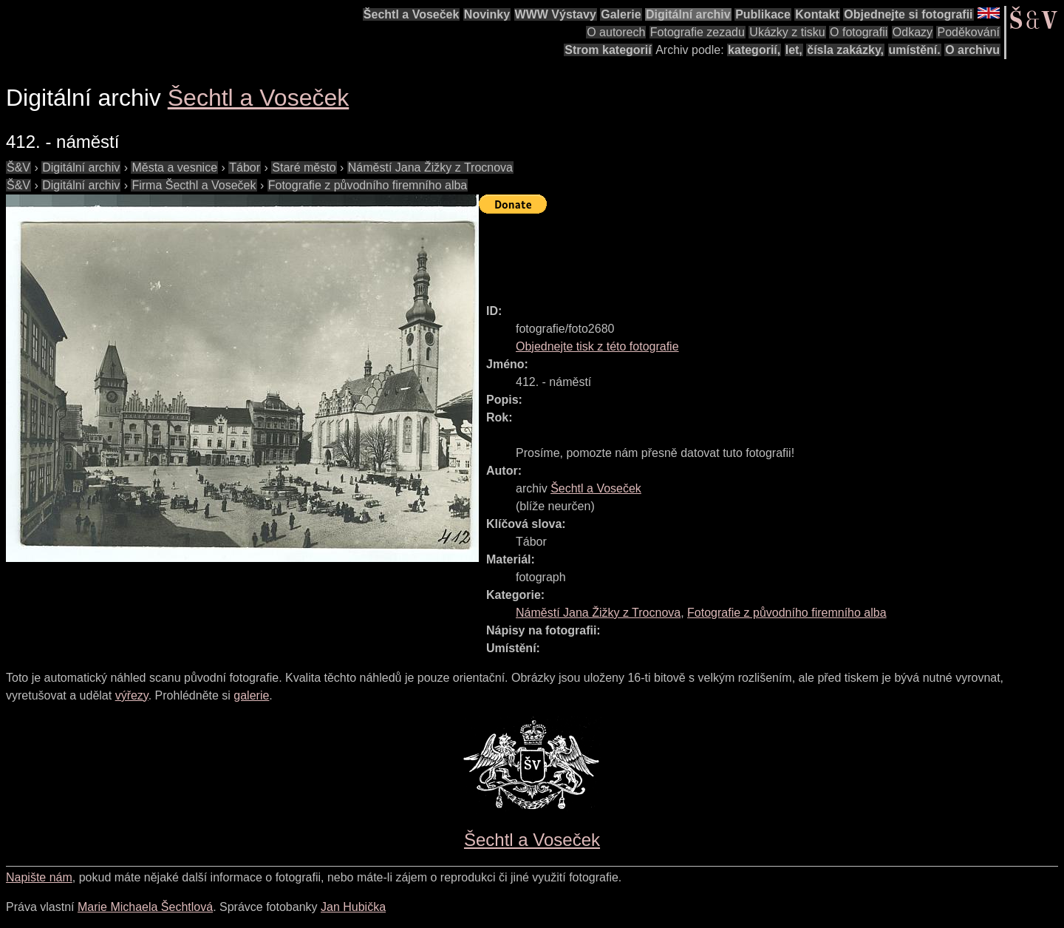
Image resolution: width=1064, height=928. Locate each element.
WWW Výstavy (555, 14)
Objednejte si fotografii (908, 14)
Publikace (763, 14)
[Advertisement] (748, 252)
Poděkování (968, 32)
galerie (251, 695)
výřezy (132, 695)
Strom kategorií (608, 50)
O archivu (972, 50)
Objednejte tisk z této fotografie (597, 346)
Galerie (621, 14)
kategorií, (754, 50)
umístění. (915, 50)
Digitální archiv (688, 14)
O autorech (616, 32)
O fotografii (858, 32)
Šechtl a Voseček (412, 14)
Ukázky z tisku (787, 32)
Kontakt (817, 14)
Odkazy (912, 32)
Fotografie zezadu (697, 32)
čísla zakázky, (845, 50)
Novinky (487, 14)
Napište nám (39, 877)
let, (793, 50)
